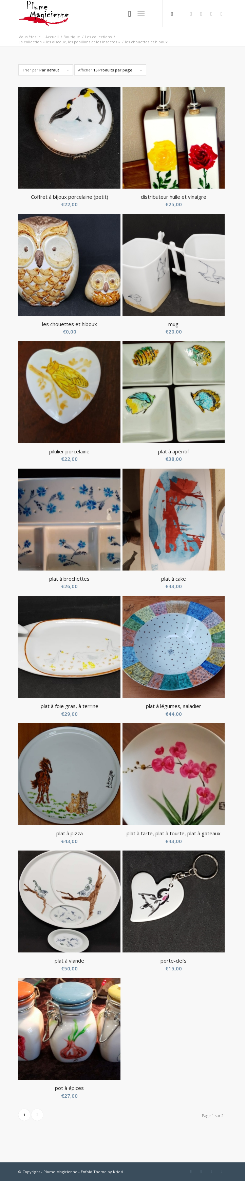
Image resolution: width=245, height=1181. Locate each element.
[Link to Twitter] (201, 13)
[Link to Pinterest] (211, 13)
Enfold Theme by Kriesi (102, 1171)
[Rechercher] (126, 13)
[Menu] (141, 13)
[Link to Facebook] (191, 13)
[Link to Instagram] (221, 13)
